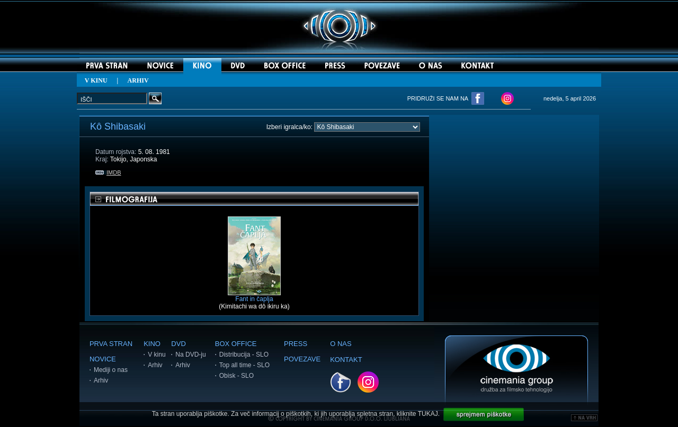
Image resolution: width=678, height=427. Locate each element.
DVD (178, 344)
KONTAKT (346, 360)
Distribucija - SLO (244, 354)
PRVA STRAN (111, 344)
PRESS (295, 344)
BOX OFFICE (236, 344)
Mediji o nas (111, 370)
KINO (152, 344)
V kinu (156, 354)
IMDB (108, 172)
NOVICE (103, 359)
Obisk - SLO (236, 375)
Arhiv (101, 380)
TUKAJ (428, 413)
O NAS (340, 344)
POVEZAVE (302, 359)
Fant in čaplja (254, 296)
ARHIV (138, 80)
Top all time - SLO (244, 365)
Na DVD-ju (190, 354)
